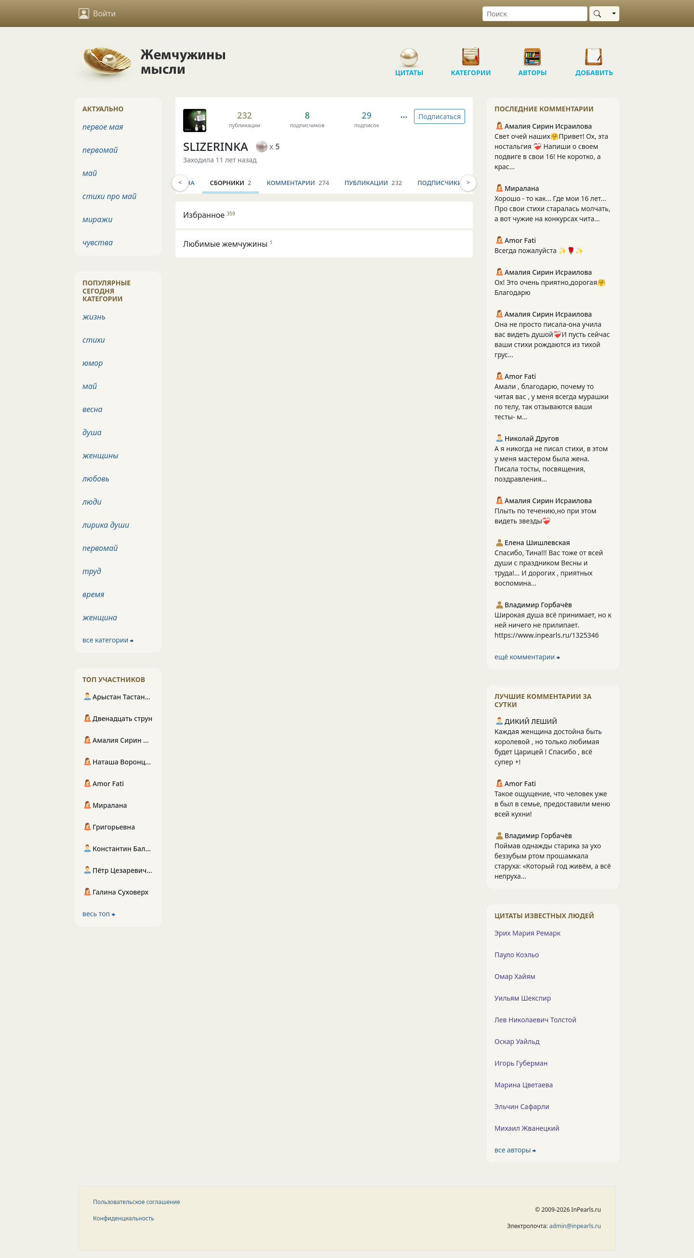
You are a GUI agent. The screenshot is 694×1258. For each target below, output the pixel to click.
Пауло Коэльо (516, 954)
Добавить (594, 53)
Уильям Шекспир (522, 998)
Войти (97, 13)
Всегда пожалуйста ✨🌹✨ (539, 250)
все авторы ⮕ (515, 1149)
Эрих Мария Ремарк (527, 932)
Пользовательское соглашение (136, 1202)
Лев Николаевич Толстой (535, 1019)
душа (92, 432)
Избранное (209, 215)
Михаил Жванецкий (527, 1128)
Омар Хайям (514, 976)
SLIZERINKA (215, 146)
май (89, 173)
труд (91, 571)
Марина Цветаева (523, 1084)
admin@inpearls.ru (575, 1226)
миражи (97, 219)
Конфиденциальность (123, 1218)
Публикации (424, 182)
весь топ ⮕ (98, 913)
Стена (235, 182)
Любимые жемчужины (228, 244)
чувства (97, 242)
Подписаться (439, 116)
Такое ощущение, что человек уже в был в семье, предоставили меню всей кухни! (552, 803)
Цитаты (409, 53)
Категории (471, 53)
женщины (100, 455)
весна (92, 409)
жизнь (94, 316)
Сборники (281, 182)
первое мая (102, 126)
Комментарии (348, 182)
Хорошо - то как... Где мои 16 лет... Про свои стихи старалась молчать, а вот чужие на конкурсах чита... (552, 208)
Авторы (532, 53)
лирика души (105, 525)
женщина (99, 617)
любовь (95, 478)
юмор (92, 363)
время (93, 594)
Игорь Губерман (520, 1063)
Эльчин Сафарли (521, 1106)
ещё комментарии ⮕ (527, 656)
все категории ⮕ (107, 639)
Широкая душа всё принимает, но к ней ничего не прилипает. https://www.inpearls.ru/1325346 (553, 625)
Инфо (200, 182)
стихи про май (109, 196)
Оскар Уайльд (516, 1041)
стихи (93, 340)
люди (92, 501)
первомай (100, 150)
